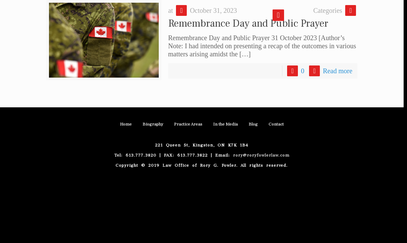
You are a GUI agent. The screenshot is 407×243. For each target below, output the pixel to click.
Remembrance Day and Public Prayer (248, 23)
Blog (253, 124)
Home (126, 124)
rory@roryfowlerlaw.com (259, 155)
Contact (276, 124)
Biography (153, 124)
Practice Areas (188, 124)
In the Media (225, 124)
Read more (337, 71)
